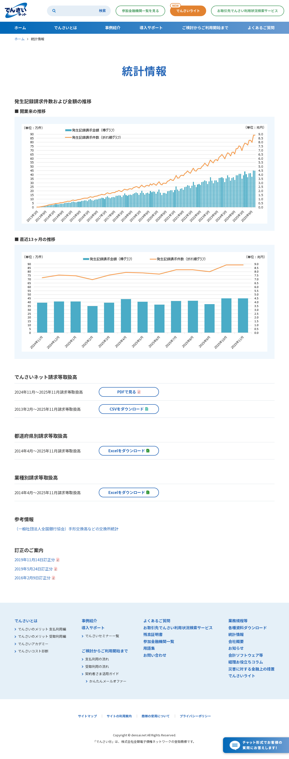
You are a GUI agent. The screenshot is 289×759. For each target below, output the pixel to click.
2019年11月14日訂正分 (34, 559)
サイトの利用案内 (119, 716)
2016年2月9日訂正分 (32, 578)
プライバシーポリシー (195, 716)
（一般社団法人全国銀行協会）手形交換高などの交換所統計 (66, 529)
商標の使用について (156, 716)
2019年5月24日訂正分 (33, 569)
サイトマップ (87, 716)
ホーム (19, 38)
